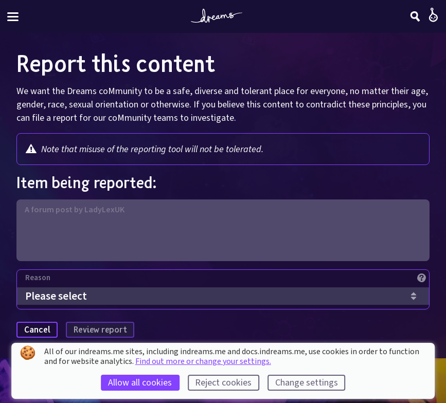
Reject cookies (223, 382)
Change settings (306, 382)
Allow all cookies (140, 382)
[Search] (415, 16)
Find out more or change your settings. (203, 361)
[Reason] (227, 280)
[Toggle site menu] (13, 17)
